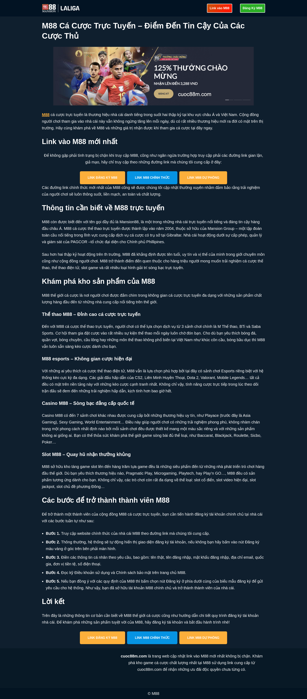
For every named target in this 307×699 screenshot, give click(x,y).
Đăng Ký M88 (252, 8)
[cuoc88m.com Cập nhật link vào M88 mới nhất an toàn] (61, 8)
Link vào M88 (219, 8)
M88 (46, 114)
